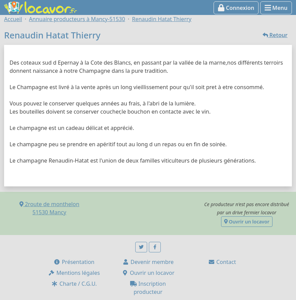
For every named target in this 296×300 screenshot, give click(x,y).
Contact (222, 262)
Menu (276, 8)
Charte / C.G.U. (74, 283)
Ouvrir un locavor (246, 221)
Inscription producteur (148, 288)
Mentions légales (74, 273)
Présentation (73, 262)
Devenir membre (148, 262)
